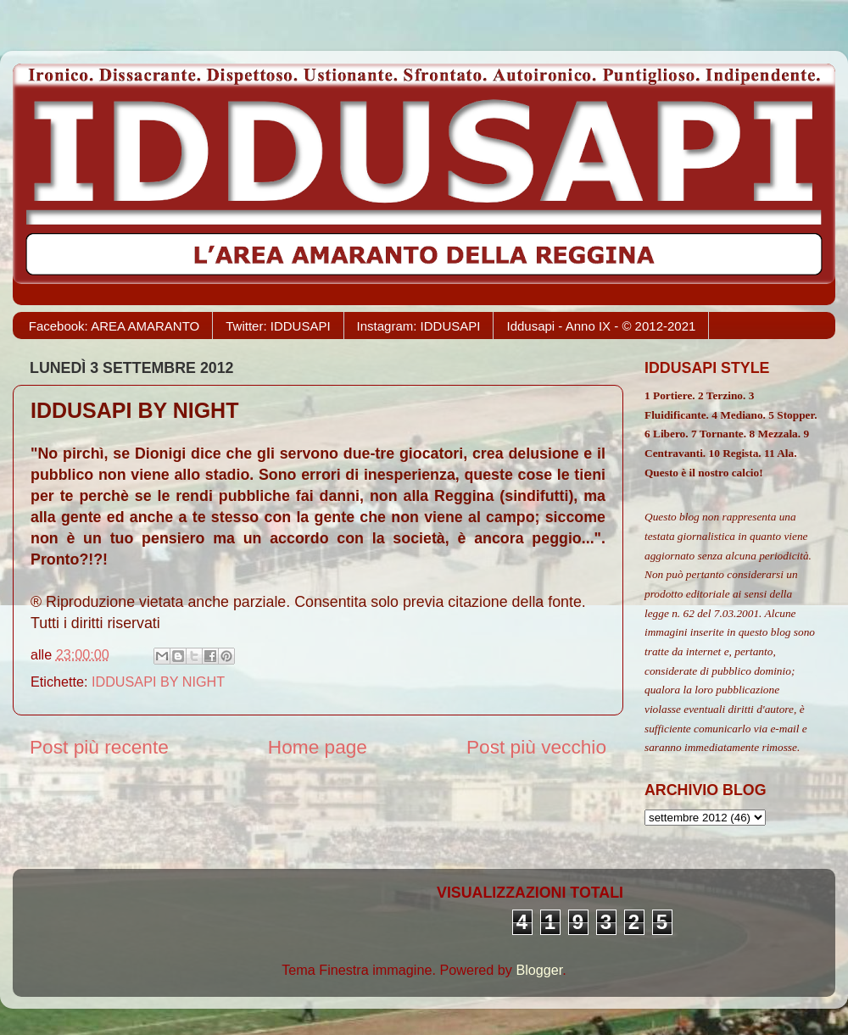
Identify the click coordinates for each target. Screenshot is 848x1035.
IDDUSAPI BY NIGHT (158, 681)
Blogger (539, 969)
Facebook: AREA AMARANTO (114, 326)
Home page (317, 747)
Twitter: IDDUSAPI (278, 326)
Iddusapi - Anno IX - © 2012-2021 (600, 326)
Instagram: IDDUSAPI (419, 326)
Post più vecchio (536, 747)
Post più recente (99, 747)
